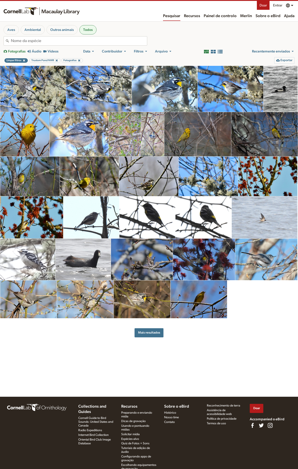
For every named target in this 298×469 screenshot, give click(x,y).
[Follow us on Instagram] (270, 425)
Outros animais (62, 30)
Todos (88, 30)
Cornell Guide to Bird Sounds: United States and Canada (95, 422)
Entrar (277, 5)
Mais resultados (149, 332)
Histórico (170, 412)
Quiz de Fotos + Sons (135, 443)
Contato (169, 422)
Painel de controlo (220, 16)
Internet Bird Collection (93, 435)
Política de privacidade (221, 418)
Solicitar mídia (130, 434)
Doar (263, 5)
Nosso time (171, 417)
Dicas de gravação (133, 421)
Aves (11, 30)
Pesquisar (171, 16)
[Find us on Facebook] (252, 425)
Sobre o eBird (268, 16)
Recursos (192, 16)
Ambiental (32, 30)
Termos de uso (216, 423)
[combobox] (79, 40)
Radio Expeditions (90, 430)
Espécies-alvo (130, 439)
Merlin (246, 16)
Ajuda (289, 16)
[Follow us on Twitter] (261, 425)
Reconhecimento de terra (223, 405)
